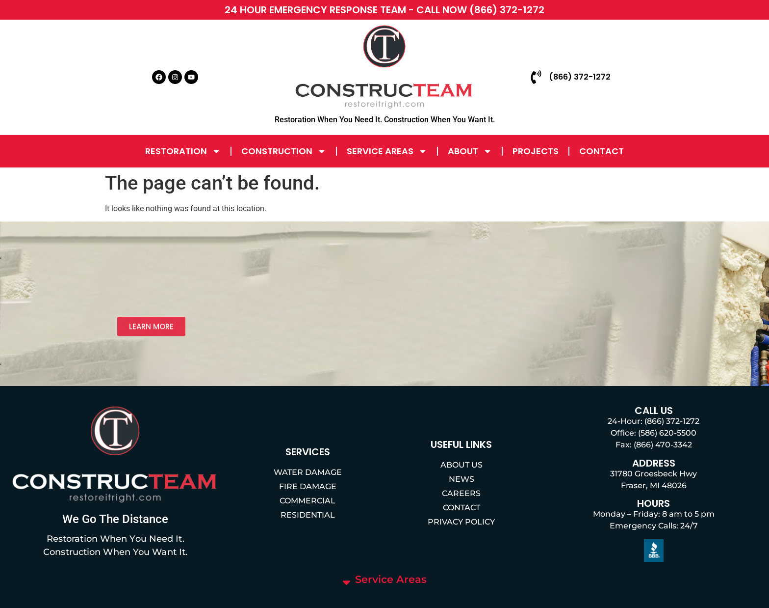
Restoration (183, 151)
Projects (536, 151)
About (470, 151)
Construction (283, 151)
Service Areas (387, 151)
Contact (601, 151)
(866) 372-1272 (671, 421)
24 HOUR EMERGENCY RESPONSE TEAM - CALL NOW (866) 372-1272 (384, 10)
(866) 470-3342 (663, 444)
